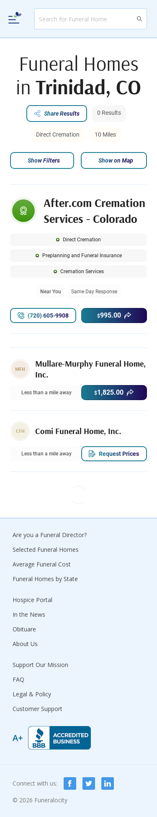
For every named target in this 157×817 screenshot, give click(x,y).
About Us (25, 644)
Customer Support (37, 709)
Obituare (24, 629)
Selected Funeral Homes (46, 549)
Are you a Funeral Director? (50, 535)
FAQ (18, 679)
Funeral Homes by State (45, 579)
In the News (29, 614)
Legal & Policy (32, 694)
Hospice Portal (32, 600)
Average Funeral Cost (42, 564)
